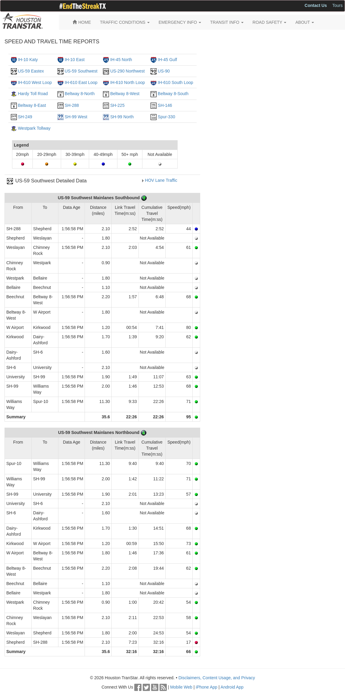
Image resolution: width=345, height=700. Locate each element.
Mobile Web (181, 687)
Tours (337, 5)
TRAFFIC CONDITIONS (125, 22)
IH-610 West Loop (35, 82)
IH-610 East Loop (81, 82)
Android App (232, 687)
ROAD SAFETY (269, 22)
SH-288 (72, 105)
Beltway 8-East (32, 105)
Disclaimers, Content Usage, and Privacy (217, 677)
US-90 (164, 71)
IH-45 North (121, 59)
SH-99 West (76, 116)
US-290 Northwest (127, 71)
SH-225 (117, 105)
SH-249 (25, 116)
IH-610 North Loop (127, 82)
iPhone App (206, 687)
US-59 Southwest (81, 71)
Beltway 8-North (80, 93)
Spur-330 (166, 116)
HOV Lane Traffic (161, 180)
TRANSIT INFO (227, 22)
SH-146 (165, 105)
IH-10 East (75, 59)
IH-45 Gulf (167, 59)
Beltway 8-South (173, 93)
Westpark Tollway (34, 128)
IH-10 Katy (28, 59)
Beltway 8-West (124, 93)
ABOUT (304, 22)
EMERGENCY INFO (180, 22)
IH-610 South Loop (175, 82)
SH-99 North (122, 116)
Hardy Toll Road (33, 93)
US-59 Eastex (31, 71)
